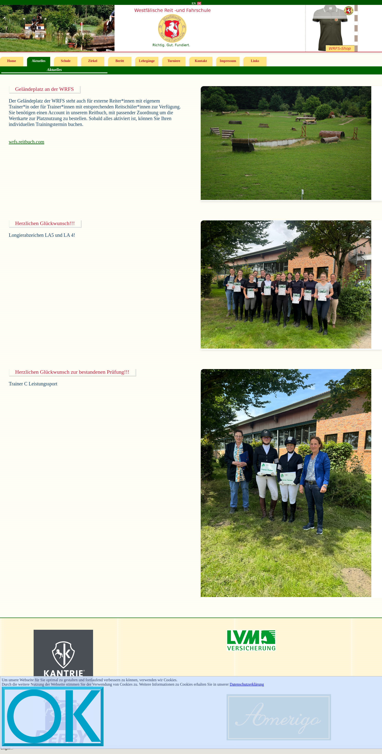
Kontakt (201, 61)
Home (11, 61)
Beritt (119, 61)
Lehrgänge (147, 61)
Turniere (173, 61)
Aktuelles (39, 61)
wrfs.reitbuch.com (26, 142)
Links (255, 61)
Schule (66, 61)
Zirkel (92, 61)
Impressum (228, 61)
